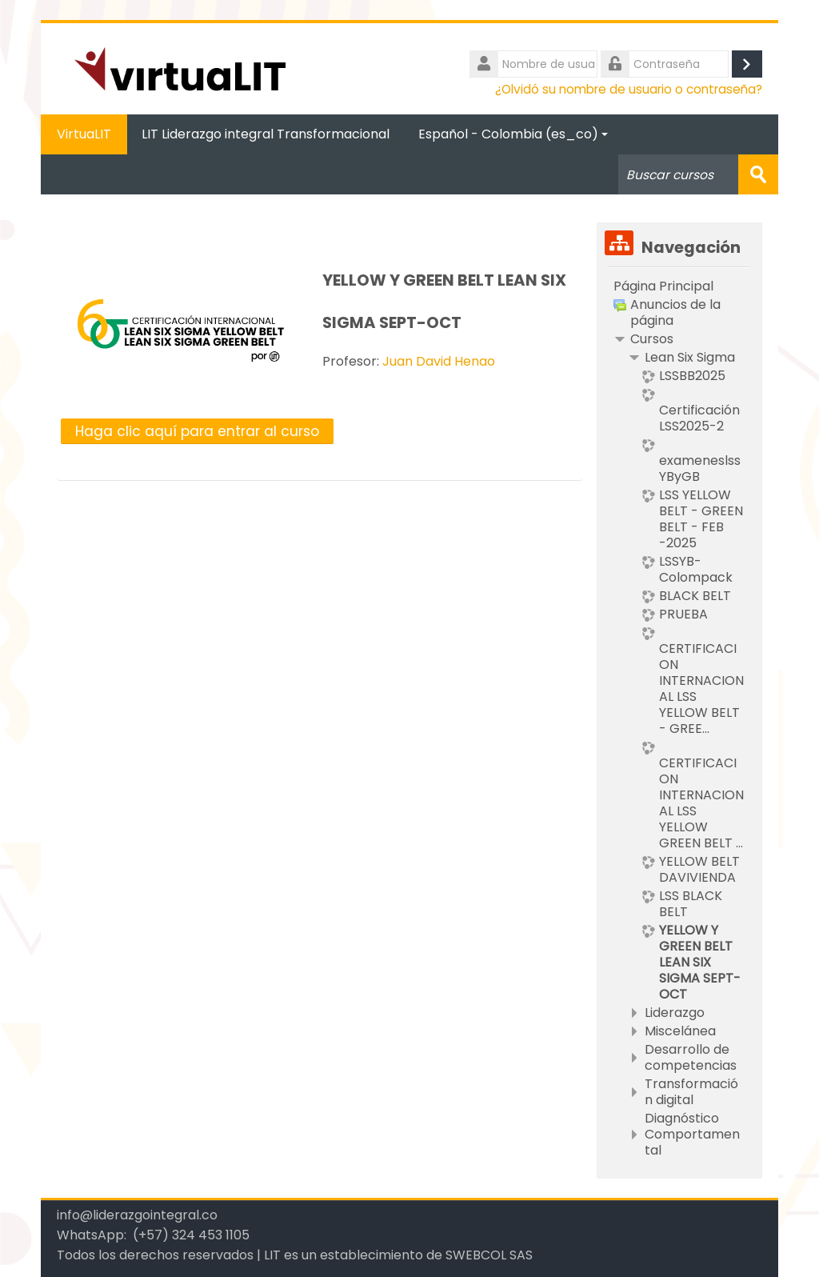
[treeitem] (679, 286)
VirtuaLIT (84, 134)
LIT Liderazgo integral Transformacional (266, 134)
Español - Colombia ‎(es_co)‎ (513, 134)
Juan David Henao (438, 361)
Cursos (651, 339)
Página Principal (663, 286)
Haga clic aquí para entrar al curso (197, 431)
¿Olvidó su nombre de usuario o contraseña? (628, 89)
